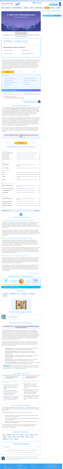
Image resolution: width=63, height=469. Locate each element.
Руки (12, 439)
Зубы (14, 434)
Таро (32, 8)
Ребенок (32, 434)
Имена (52, 8)
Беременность (6, 439)
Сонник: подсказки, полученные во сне (24, 458)
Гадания (26, 8)
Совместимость (39, 8)
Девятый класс (13, 293)
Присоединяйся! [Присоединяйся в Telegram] (37, 2)
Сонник (47, 7)
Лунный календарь (17, 8)
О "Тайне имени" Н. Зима (21, 466)
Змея (15, 436)
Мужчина (5, 436)
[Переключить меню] (2, 8)
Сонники (34, 71)
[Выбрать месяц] (52, 13)
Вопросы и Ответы (7, 468)
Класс (19, 293)
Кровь (38, 434)
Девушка (23, 436)
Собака (27, 434)
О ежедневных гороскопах (21, 468)
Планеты (58, 7)
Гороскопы (8, 8)
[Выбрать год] (58, 13)
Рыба (4, 434)
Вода (34, 436)
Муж (19, 436)
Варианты (21, 71)
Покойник (16, 439)
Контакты (5, 466)
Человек (28, 436)
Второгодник (5, 293)
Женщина (9, 434)
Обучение (5, 295)
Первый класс (25, 293)
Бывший (22, 434)
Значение (8, 71)
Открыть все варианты (35, 273)
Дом (18, 434)
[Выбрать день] (45, 13)
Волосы (10, 436)
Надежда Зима (25, 100)
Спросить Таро (53, 4)
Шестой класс (33, 293)
